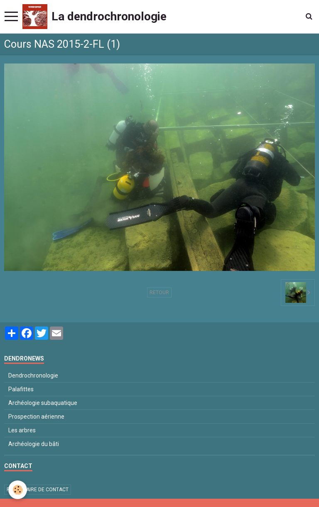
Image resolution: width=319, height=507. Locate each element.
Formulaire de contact (38, 489)
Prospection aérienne (36, 416)
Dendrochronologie (33, 375)
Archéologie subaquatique (42, 403)
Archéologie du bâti (33, 444)
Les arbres (22, 430)
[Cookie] (17, 489)
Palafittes (21, 389)
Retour (159, 292)
